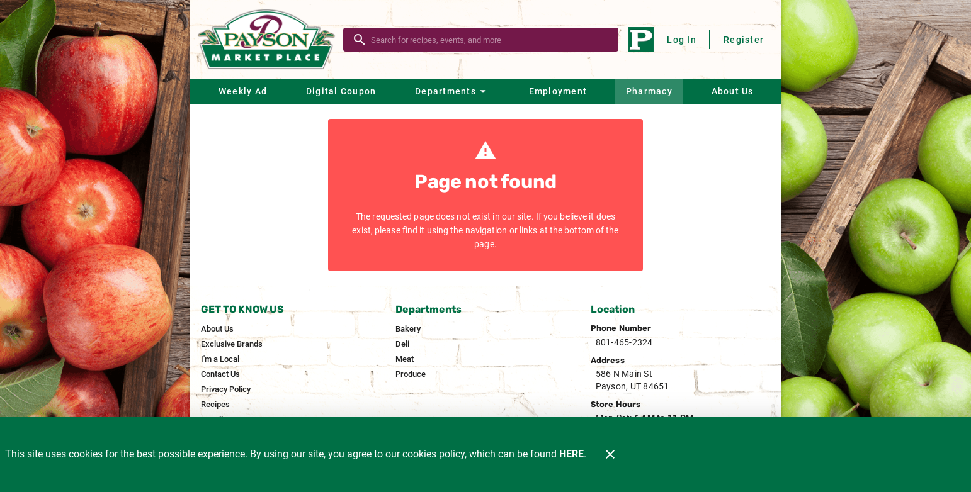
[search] (489, 39)
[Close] (610, 454)
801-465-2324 (624, 342)
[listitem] (217, 329)
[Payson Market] (270, 39)
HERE (571, 454)
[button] (452, 91)
